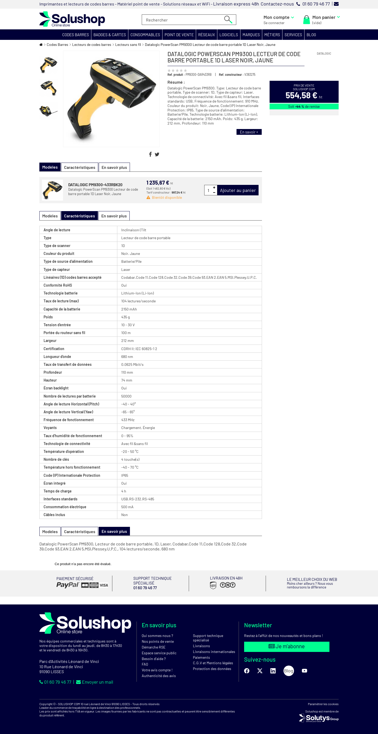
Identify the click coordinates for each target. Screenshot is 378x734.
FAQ (145, 664)
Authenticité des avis (159, 675)
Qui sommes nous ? (157, 635)
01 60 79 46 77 (56, 682)
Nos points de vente (158, 641)
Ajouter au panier (238, 190)
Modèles (50, 215)
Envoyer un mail (96, 682)
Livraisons (201, 646)
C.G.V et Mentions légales (213, 663)
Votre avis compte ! (157, 670)
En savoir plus (114, 167)
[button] (75, 34)
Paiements (201, 657)
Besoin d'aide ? (154, 658)
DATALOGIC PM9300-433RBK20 (95, 184)
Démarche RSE (153, 647)
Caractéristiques (79, 167)
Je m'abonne (286, 646)
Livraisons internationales (214, 651)
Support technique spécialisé (208, 637)
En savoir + (248, 132)
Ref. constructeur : (231, 74)
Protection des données (212, 668)
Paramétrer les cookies (323, 703)
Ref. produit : (176, 74)
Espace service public (159, 652)
